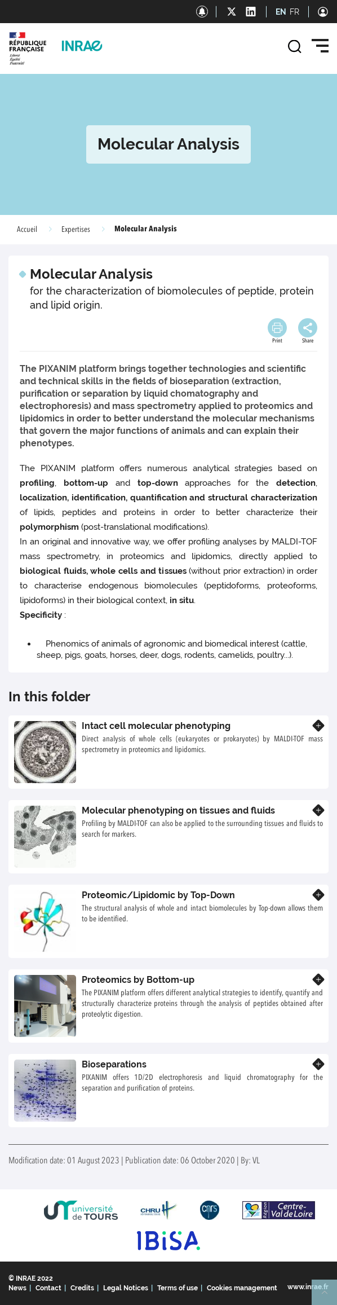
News (17, 1288)
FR (294, 11)
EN (281, 11)
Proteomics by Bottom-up (138, 979)
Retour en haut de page (329, 1297)
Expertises (75, 230)
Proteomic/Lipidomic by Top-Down (158, 895)
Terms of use (177, 1288)
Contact (48, 1288)
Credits (82, 1288)
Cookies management (242, 1288)
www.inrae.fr (308, 1287)
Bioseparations (114, 1064)
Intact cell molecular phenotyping (156, 725)
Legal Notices (125, 1288)
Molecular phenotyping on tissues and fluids (178, 810)
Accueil (27, 230)
